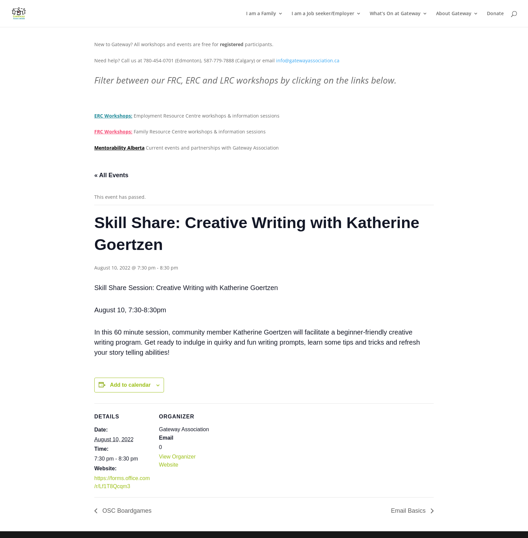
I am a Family (261, 14)
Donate (495, 14)
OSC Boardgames (126, 510)
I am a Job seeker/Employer (323, 14)
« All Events (111, 175)
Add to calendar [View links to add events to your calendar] (130, 385)
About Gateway (453, 14)
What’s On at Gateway (395, 14)
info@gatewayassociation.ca (308, 60)
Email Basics (409, 510)
